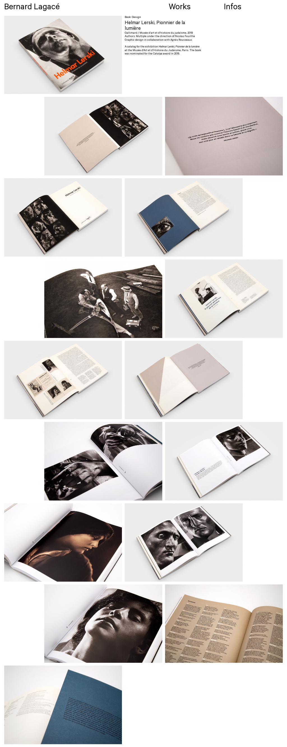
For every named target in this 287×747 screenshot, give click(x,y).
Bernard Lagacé (32, 8)
